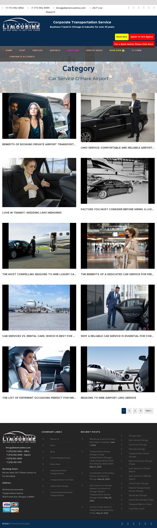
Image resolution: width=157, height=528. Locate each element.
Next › (149, 411)
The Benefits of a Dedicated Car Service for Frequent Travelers (118, 274)
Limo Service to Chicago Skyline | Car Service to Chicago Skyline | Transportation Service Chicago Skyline (101, 492)
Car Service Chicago (138, 445)
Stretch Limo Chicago (139, 483)
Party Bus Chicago (137, 449)
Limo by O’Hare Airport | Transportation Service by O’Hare (101, 510)
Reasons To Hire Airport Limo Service (108, 397)
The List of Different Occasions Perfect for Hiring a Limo (39, 397)
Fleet (22, 50)
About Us (54, 439)
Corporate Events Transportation (58, 472)
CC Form (137, 50)
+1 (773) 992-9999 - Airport (16, 455)
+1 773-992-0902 (12, 8)
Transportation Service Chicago (139, 455)
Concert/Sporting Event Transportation (61, 494)
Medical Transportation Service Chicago (139, 489)
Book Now (122, 37)
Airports (55, 50)
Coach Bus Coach (136, 509)
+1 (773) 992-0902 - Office (15, 451)
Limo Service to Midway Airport (140, 477)
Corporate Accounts (22, 56)
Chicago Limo (135, 436)
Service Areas (94, 50)
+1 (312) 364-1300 (12, 462)
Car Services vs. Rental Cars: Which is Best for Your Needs (39, 336)
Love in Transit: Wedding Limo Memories (32, 212)
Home (9, 50)
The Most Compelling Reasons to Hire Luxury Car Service (39, 274)
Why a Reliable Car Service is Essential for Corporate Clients (118, 336)
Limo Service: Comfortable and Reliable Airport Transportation (118, 147)
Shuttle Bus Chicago (138, 495)
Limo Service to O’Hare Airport (139, 470)
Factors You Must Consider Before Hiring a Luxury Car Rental (118, 209)
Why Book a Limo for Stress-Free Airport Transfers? (102, 441)
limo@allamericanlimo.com (69, 8)
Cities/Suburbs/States (60, 458)
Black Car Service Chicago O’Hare (140, 462)
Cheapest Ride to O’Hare (140, 504)
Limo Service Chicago (138, 440)
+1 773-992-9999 (38, 8)
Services (38, 50)
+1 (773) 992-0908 (12, 458)
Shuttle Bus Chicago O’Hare (141, 500)
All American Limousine (19, 524)
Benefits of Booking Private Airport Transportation (39, 144)
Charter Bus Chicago (59, 486)
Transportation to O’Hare (61, 480)
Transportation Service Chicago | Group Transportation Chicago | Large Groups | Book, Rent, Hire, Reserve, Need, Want (102, 458)
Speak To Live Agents (142, 37)
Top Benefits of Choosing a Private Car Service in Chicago (102, 476)
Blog (52, 452)
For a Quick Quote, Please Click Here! (134, 44)
